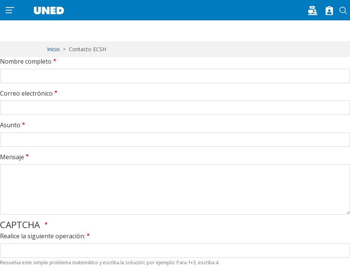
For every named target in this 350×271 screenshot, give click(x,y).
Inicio (53, 49)
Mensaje (12, 157)
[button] (315, 10)
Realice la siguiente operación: (42, 236)
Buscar (343, 10)
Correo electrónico (26, 93)
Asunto (10, 125)
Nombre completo (26, 61)
